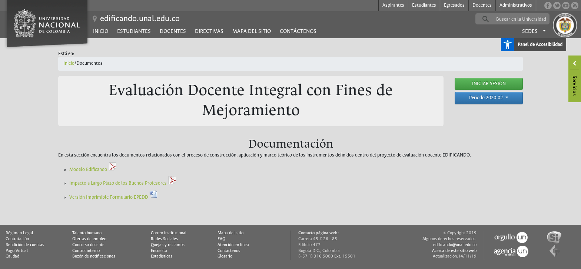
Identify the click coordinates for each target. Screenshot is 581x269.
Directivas (209, 31)
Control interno (86, 251)
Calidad (12, 256)
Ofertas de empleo (89, 239)
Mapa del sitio (251, 31)
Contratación (17, 239)
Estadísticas (161, 256)
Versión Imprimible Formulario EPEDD (114, 197)
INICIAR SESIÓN (489, 84)
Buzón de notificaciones (93, 256)
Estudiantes (424, 5)
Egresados (454, 5)
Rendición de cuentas (25, 245)
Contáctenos (298, 31)
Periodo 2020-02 (486, 98)
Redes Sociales (164, 239)
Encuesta (159, 251)
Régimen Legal (19, 233)
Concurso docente (88, 245)
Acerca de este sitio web (454, 251)
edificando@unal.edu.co (455, 245)
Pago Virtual (17, 251)
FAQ (221, 239)
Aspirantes (393, 5)
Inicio (100, 31)
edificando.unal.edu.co (140, 18)
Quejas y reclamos (168, 245)
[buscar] (524, 19)
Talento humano (87, 233)
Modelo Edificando (93, 169)
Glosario (225, 256)
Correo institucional (168, 233)
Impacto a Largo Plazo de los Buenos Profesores (123, 183)
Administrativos (515, 5)
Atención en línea (233, 245)
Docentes (482, 5)
